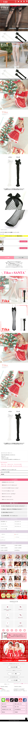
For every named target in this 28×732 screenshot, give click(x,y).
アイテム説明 (7, 257)
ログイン (14, 673)
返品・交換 (17, 706)
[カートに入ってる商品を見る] (26, 1)
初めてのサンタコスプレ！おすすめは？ (9, 493)
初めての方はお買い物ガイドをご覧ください (8, 454)
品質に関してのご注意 (4, 457)
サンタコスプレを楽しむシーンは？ (8, 490)
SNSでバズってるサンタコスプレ (7, 499)
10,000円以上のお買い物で (7, 608)
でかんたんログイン (20, 624)
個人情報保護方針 (18, 709)
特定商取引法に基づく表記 (6, 709)
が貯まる (7, 624)
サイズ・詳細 (21, 257)
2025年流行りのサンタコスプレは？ (8, 482)
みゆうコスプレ (10, 464)
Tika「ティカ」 (4, 464)
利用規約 (16, 712)
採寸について (3, 456)
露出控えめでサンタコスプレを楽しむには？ (9, 485)
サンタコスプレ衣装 (18, 464)
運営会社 (3, 712)
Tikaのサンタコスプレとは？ (7, 496)
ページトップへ (26, 719)
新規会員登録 (14, 667)
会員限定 (7, 616)
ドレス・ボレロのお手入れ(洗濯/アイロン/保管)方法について (10, 459)
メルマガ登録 (14, 680)
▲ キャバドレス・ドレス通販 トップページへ (21, 683)
